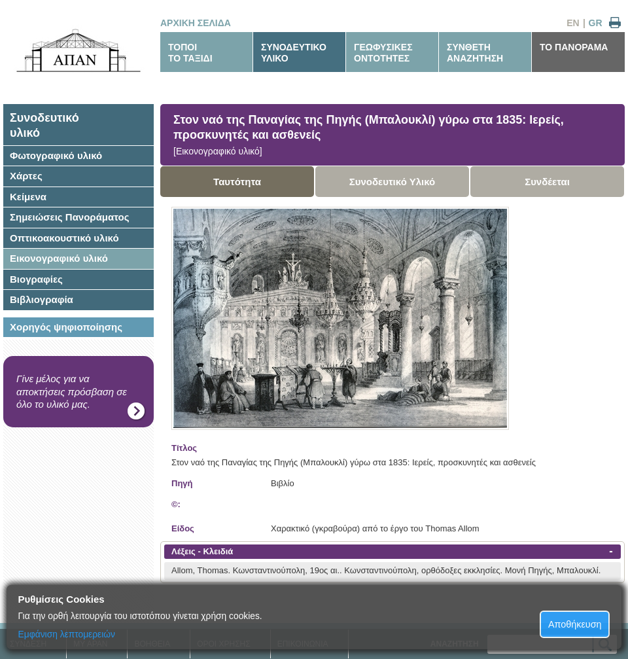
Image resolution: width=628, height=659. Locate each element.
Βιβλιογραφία (41, 299)
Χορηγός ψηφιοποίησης (66, 326)
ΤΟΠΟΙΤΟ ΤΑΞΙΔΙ (190, 52)
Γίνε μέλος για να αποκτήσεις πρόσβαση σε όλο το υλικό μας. (71, 391)
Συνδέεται (547, 181)
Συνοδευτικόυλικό (44, 125)
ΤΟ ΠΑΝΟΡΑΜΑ (574, 47)
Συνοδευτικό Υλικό (392, 181)
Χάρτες (26, 175)
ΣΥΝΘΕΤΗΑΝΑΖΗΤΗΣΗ (475, 52)
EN (573, 23)
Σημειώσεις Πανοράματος (70, 217)
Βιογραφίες (36, 279)
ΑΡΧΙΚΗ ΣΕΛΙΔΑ (195, 23)
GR (595, 23)
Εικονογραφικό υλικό (59, 258)
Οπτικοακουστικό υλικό (64, 237)
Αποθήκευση (575, 624)
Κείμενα (28, 196)
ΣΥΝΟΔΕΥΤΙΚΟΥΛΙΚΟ (293, 52)
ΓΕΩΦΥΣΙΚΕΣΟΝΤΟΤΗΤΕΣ (383, 52)
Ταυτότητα (237, 181)
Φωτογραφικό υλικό (56, 155)
